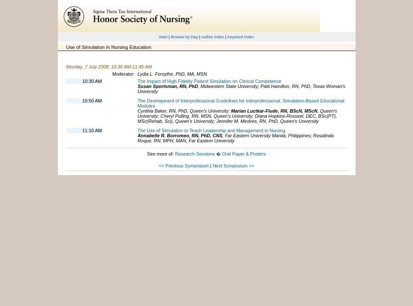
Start (163, 36)
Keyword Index (240, 36)
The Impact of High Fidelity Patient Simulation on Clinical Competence (210, 81)
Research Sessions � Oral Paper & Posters (220, 153)
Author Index (212, 36)
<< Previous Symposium (184, 165)
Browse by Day (184, 36)
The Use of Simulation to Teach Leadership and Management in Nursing (211, 130)
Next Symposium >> (233, 165)
